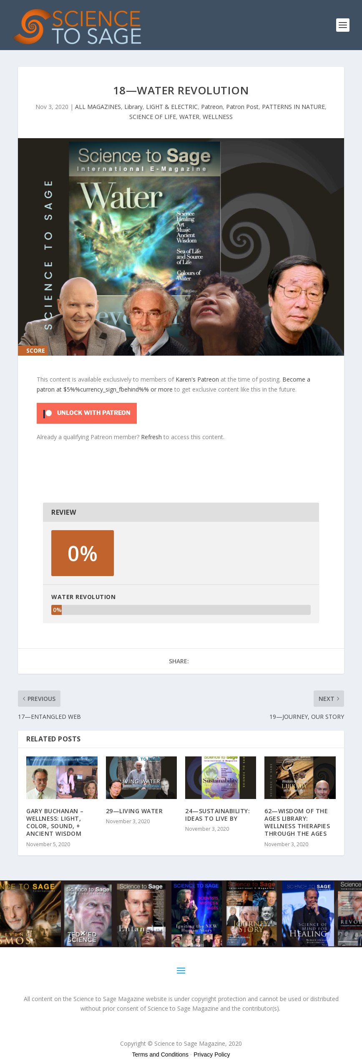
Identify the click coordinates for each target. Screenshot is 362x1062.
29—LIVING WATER (134, 811)
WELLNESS (218, 117)
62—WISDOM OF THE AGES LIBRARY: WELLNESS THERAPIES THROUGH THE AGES (297, 822)
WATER (189, 117)
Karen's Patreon (197, 379)
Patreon (212, 107)
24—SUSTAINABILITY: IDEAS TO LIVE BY (217, 814)
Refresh (151, 437)
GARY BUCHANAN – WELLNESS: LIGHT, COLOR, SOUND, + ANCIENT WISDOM (55, 822)
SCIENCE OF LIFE (152, 117)
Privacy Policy (212, 1054)
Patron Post (242, 107)
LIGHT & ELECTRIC (172, 107)
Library (133, 107)
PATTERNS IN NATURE (293, 107)
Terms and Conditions (160, 1054)
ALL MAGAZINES (98, 107)
